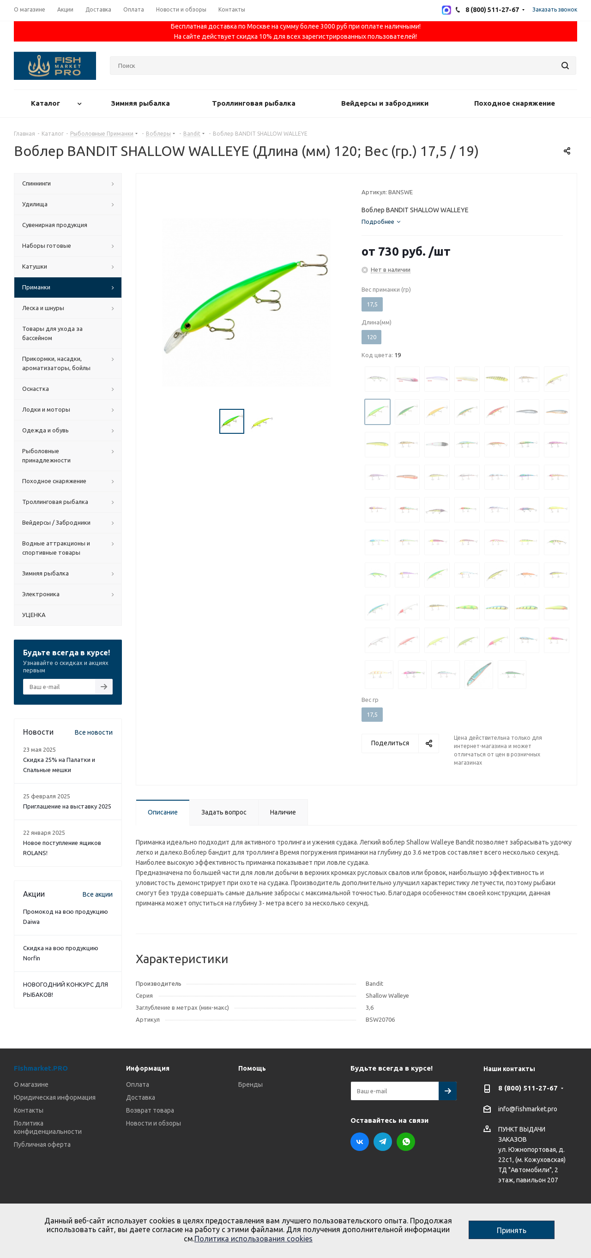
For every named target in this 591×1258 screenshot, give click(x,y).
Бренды (250, 1084)
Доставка (140, 1097)
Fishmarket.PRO (41, 1068)
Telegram (383, 1141)
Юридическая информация (55, 1097)
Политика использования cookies (253, 1238)
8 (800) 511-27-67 (528, 1088)
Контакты (28, 1110)
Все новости (94, 732)
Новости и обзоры (153, 1123)
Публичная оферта (42, 1144)
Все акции (98, 894)
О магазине (31, 1084)
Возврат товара (150, 1110)
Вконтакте (359, 1141)
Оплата (137, 1084)
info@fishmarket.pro (527, 1109)
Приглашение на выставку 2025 (67, 806)
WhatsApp (406, 1141)
